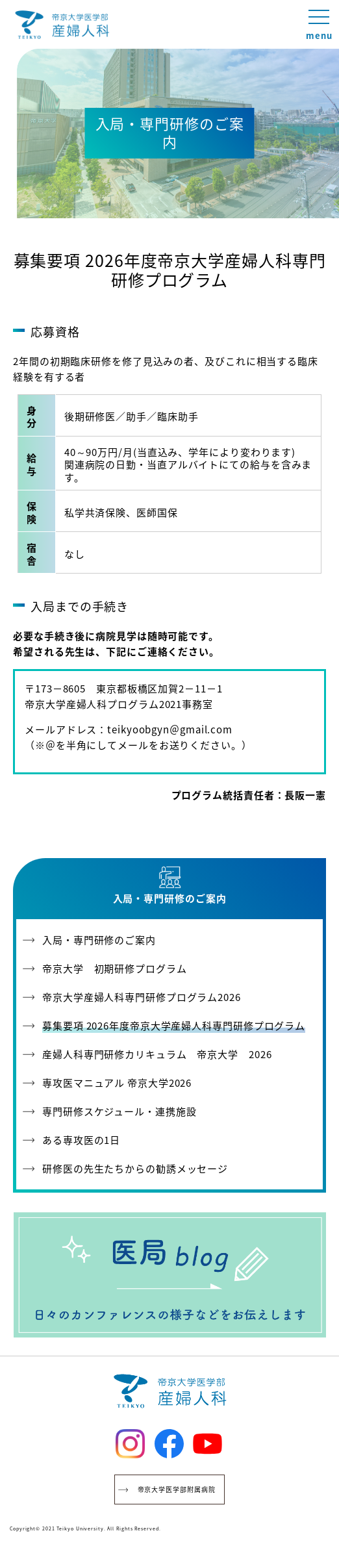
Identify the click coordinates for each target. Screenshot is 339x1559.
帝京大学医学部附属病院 (177, 1489)
